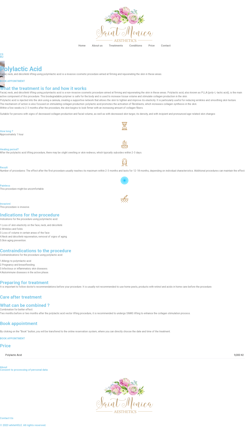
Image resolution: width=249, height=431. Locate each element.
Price (151, 45)
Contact (166, 45)
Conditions (135, 45)
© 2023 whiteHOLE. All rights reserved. (23, 425)
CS (1, 54)
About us (97, 45)
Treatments (116, 45)
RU (1, 56)
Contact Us (6, 418)
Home (82, 45)
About (3, 367)
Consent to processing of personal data (24, 369)
